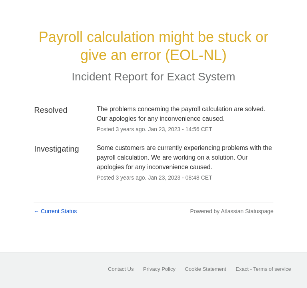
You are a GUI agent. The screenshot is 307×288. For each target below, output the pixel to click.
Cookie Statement (205, 269)
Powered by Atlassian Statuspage (231, 211)
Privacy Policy (159, 269)
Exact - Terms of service (263, 269)
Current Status (55, 211)
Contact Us (121, 269)
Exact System (201, 76)
